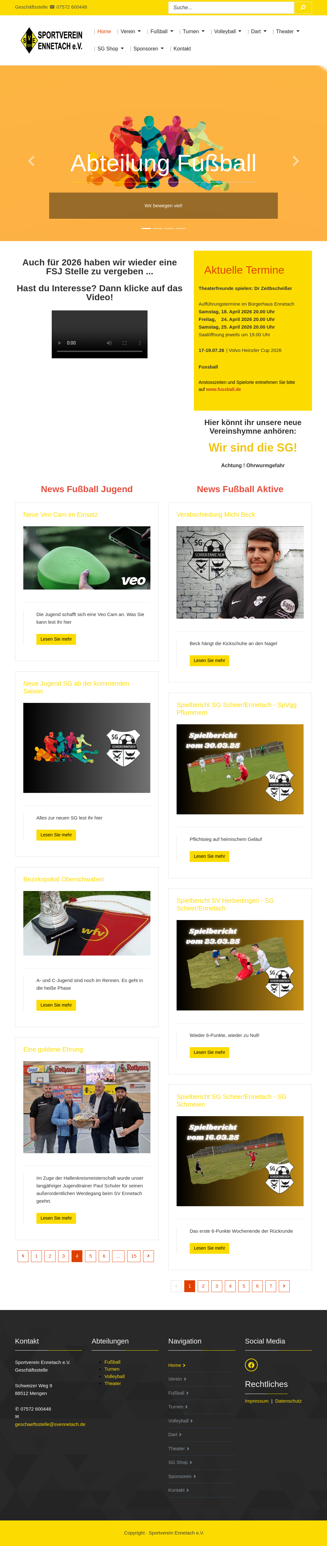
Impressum (257, 1401)
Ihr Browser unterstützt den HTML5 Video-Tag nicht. (100, 334)
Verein (128, 31)
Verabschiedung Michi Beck (216, 514)
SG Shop (107, 48)
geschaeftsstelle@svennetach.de (50, 1424)
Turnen (191, 31)
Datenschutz (288, 1401)
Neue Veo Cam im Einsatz (60, 514)
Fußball (158, 31)
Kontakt (182, 48)
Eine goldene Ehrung (53, 1049)
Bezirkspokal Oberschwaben (63, 879)
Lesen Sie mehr (56, 639)
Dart (256, 31)
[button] (24, 153)
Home (104, 31)
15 (134, 1256)
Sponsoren (145, 48)
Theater (285, 31)
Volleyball (225, 31)
